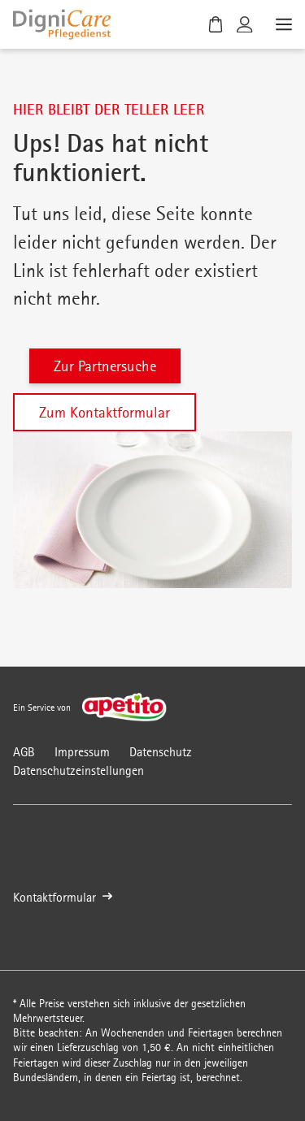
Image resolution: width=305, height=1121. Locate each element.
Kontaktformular (62, 897)
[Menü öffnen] (282, 24)
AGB (24, 752)
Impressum (82, 752)
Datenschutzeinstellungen (78, 770)
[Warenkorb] (215, 24)
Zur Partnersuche (105, 366)
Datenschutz (160, 752)
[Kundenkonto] (245, 24)
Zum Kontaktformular (104, 412)
